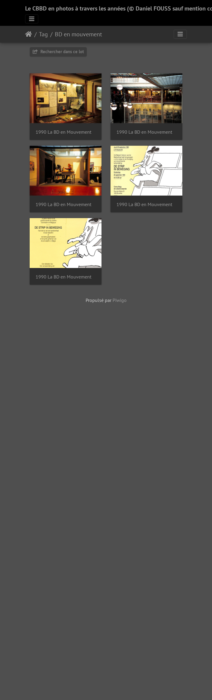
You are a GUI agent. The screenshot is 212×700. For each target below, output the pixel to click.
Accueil (28, 34)
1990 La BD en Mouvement (63, 134)
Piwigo (120, 455)
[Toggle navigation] (31, 18)
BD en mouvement (78, 34)
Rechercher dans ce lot (58, 51)
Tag (43, 34)
